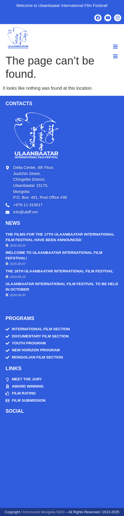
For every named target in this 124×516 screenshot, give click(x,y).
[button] (115, 46)
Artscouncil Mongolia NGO (44, 512)
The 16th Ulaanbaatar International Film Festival (59, 271)
